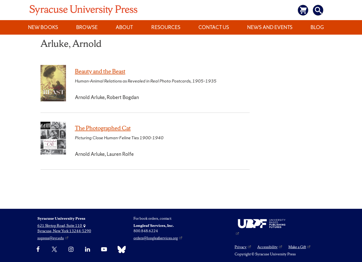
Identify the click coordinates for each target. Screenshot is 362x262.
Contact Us (213, 27)
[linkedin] (87, 249)
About (124, 27)
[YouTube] (104, 249)
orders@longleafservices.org (155, 238)
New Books (43, 27)
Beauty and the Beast (100, 71)
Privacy (241, 247)
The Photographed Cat (103, 128)
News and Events (269, 27)
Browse (87, 27)
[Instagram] (71, 249)
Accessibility (267, 247)
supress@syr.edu (50, 238)
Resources (165, 27)
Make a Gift (297, 247)
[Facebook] (38, 249)
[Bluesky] (120, 249)
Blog (317, 27)
